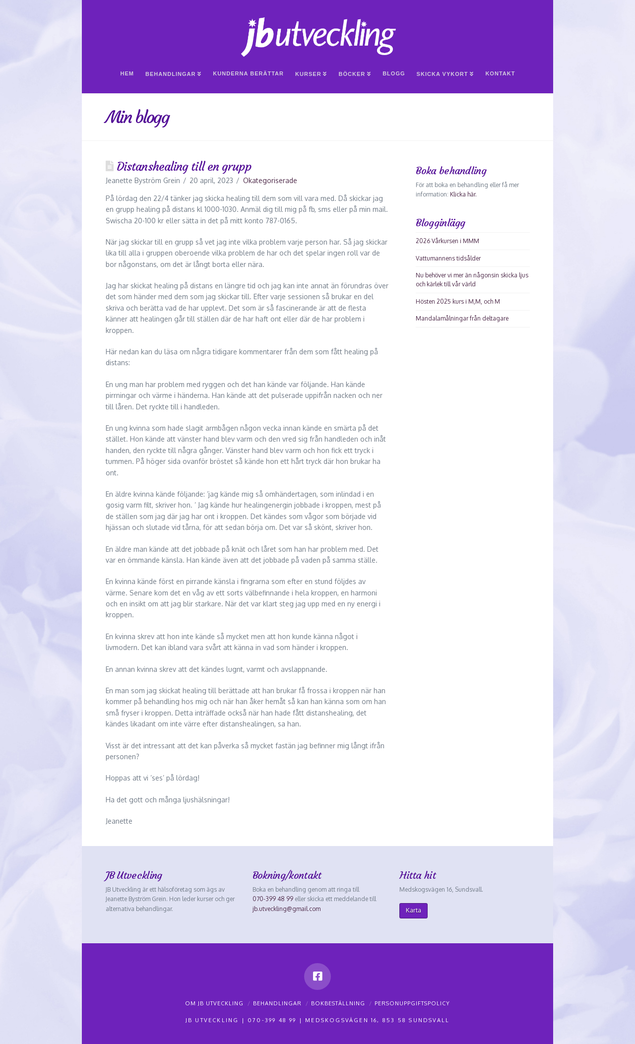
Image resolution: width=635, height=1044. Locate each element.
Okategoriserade (270, 180)
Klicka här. (463, 194)
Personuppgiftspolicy (412, 1003)
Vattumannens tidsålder (448, 258)
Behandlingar (277, 1003)
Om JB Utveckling (214, 1003)
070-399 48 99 (273, 899)
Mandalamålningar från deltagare (462, 318)
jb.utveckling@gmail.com (286, 909)
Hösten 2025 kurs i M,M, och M (458, 301)
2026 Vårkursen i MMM (447, 241)
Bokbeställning (338, 1003)
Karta (413, 910)
